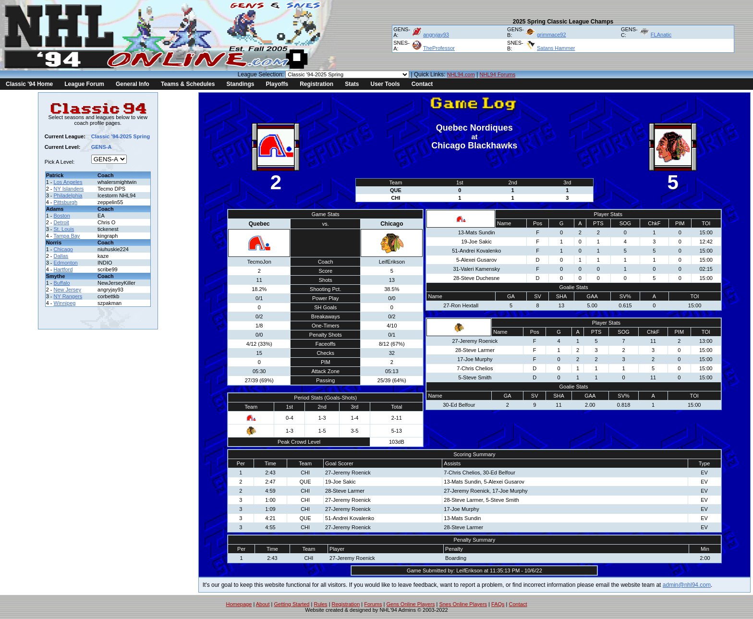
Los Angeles (68, 182)
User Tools (385, 84)
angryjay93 (436, 34)
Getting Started (291, 604)
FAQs (498, 604)
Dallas (61, 256)
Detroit (61, 222)
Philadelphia (68, 195)
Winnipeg (65, 303)
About (263, 604)
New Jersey (67, 289)
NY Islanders (69, 189)
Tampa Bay (66, 236)
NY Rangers (68, 296)
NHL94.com (461, 74)
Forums (373, 604)
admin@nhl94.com (687, 585)
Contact (422, 84)
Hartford (63, 269)
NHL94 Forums (498, 74)
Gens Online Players (411, 604)
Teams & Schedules (188, 84)
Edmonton (66, 263)
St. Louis (64, 229)
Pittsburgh (66, 202)
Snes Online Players (463, 604)
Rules (320, 604)
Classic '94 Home (29, 84)
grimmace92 (551, 34)
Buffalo (62, 283)
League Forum (84, 84)
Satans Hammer (556, 48)
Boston (62, 215)
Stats (352, 84)
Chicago (63, 249)
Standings (240, 84)
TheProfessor (439, 48)
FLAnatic (661, 34)
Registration (316, 84)
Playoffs (277, 84)
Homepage (239, 604)
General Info (132, 84)
